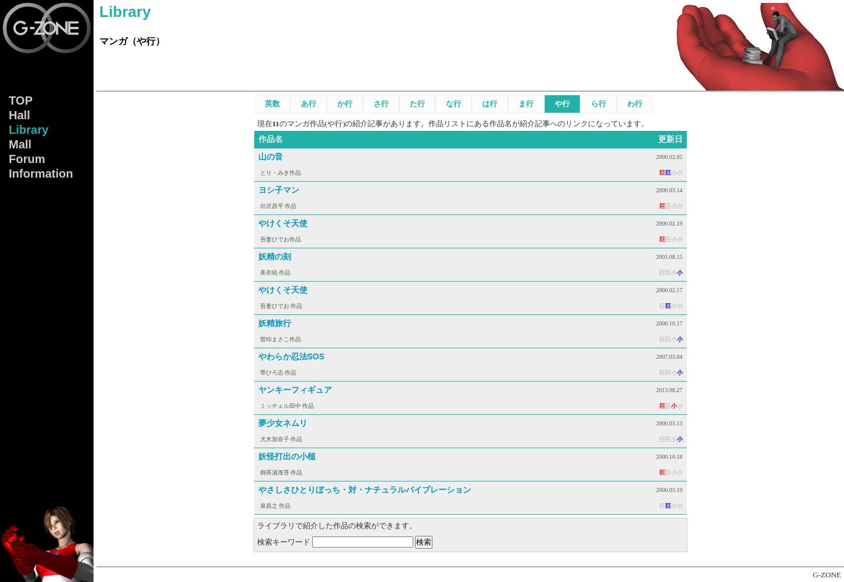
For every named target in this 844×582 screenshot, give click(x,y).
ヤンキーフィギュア (295, 389)
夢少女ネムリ (282, 423)
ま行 (526, 103)
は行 (489, 103)
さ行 (381, 103)
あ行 (308, 103)
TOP (21, 100)
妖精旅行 (274, 323)
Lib (29, 129)
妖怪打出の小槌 (287, 456)
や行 (562, 103)
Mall (20, 144)
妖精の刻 (274, 256)
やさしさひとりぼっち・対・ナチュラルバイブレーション (364, 489)
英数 (272, 103)
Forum (27, 159)
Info (41, 173)
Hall (19, 115)
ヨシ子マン (278, 190)
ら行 (598, 103)
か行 (344, 103)
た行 (417, 103)
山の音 (270, 156)
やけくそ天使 (282, 223)
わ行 (634, 103)
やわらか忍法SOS (291, 356)
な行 (453, 103)
